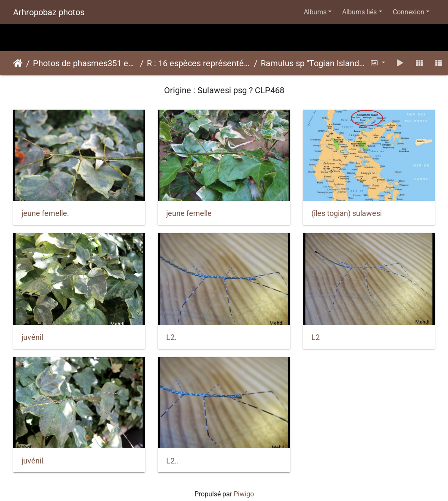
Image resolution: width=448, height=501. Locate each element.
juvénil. (33, 461)
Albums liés (359, 12)
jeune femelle (189, 213)
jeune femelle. (45, 213)
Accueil (18, 63)
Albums (315, 12)
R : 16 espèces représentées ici (199, 63)
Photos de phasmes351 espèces (85, 63)
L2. (171, 337)
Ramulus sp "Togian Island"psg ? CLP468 (312, 63)
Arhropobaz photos (48, 12)
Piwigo (244, 494)
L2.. (172, 461)
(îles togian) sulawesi (346, 213)
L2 (315, 337)
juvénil (32, 337)
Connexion (408, 12)
